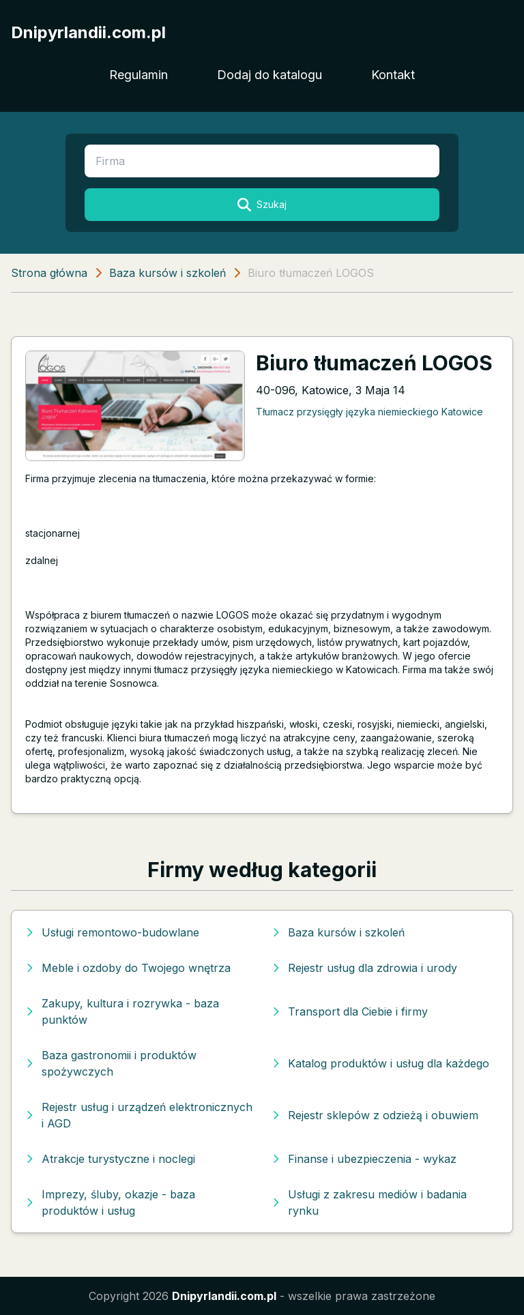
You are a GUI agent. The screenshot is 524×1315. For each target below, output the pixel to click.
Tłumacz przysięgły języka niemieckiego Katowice (369, 411)
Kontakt (393, 75)
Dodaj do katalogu (269, 75)
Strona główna (49, 273)
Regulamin (138, 75)
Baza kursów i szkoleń (167, 273)
